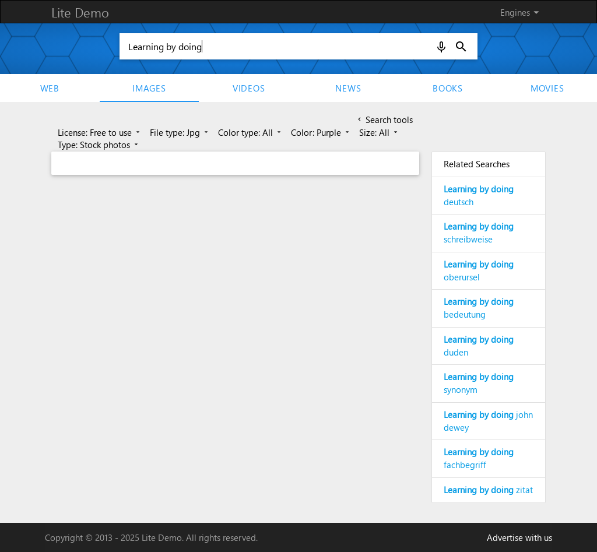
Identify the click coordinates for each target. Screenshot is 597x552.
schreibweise (479, 232)
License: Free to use (100, 132)
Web (49, 88)
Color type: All (250, 132)
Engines (521, 12)
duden (479, 345)
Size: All (379, 132)
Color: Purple (321, 132)
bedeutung (479, 308)
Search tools (384, 119)
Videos (249, 88)
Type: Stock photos (99, 144)
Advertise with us (519, 537)
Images (149, 88)
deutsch (479, 195)
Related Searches (477, 164)
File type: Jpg (180, 132)
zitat (488, 489)
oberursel (479, 270)
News (348, 88)
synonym (479, 383)
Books (448, 88)
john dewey (488, 421)
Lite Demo (80, 12)
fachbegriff (479, 458)
